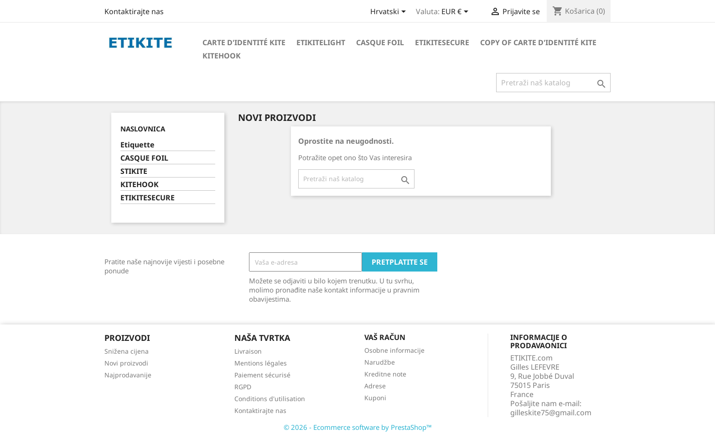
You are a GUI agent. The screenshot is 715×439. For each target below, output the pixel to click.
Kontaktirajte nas (134, 11)
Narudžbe (379, 362)
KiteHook (221, 56)
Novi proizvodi (126, 363)
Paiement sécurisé (262, 375)
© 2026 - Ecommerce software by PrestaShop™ (358, 427)
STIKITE (133, 171)
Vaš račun (384, 337)
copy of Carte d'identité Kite (538, 42)
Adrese (375, 386)
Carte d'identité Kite (243, 42)
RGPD (242, 386)
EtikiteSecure (442, 42)
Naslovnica (142, 128)
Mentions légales (260, 363)
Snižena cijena (126, 351)
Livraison (248, 351)
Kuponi (375, 397)
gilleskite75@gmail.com (550, 413)
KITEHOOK (139, 184)
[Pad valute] (456, 12)
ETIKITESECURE (147, 198)
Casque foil (380, 42)
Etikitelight (320, 42)
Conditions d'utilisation (269, 398)
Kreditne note (385, 374)
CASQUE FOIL (144, 158)
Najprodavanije (127, 375)
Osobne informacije (394, 350)
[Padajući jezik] (389, 12)
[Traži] (553, 82)
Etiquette (137, 145)
